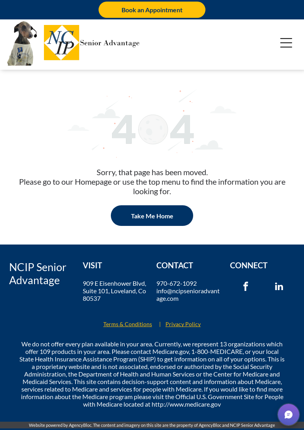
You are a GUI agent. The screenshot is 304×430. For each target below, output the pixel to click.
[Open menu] (286, 43)
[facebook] (246, 287)
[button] (288, 414)
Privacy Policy (183, 324)
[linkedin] (279, 287)
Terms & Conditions (127, 324)
